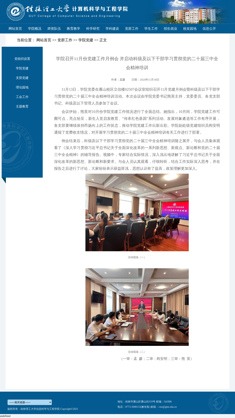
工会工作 (22, 97)
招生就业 (170, 28)
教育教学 (73, 28)
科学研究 (93, 28)
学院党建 (85, 40)
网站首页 (15, 28)
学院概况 (34, 28)
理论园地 (22, 87)
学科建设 (112, 28)
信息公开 (209, 28)
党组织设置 (22, 59)
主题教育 (22, 106)
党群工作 (131, 28)
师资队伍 (54, 28)
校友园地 (190, 28)
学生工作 (151, 28)
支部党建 (22, 78)
